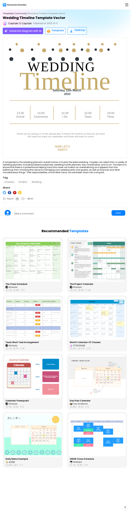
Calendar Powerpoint (17, 401)
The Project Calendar (81, 284)
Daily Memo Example (16, 459)
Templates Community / (15, 13)
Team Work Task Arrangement (22, 342)
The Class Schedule (16, 284)
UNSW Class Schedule (82, 459)
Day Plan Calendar (80, 401)
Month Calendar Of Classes (85, 342)
